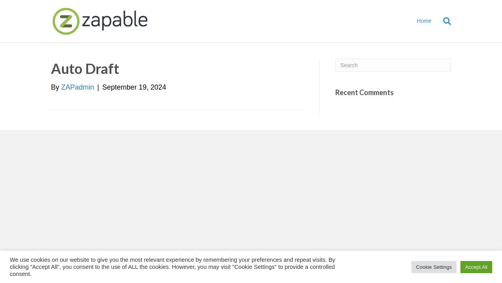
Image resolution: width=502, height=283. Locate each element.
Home (424, 21)
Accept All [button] (476, 267)
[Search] (444, 21)
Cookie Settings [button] (434, 267)
